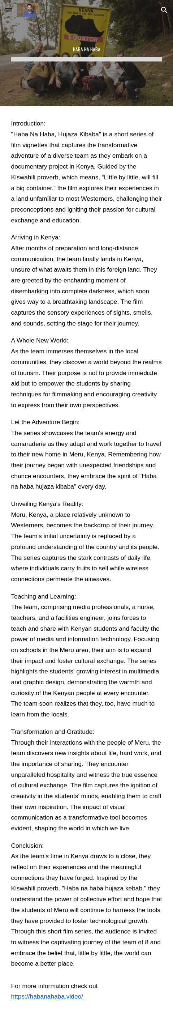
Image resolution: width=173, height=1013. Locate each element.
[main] (86, 53)
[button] (8, 10)
